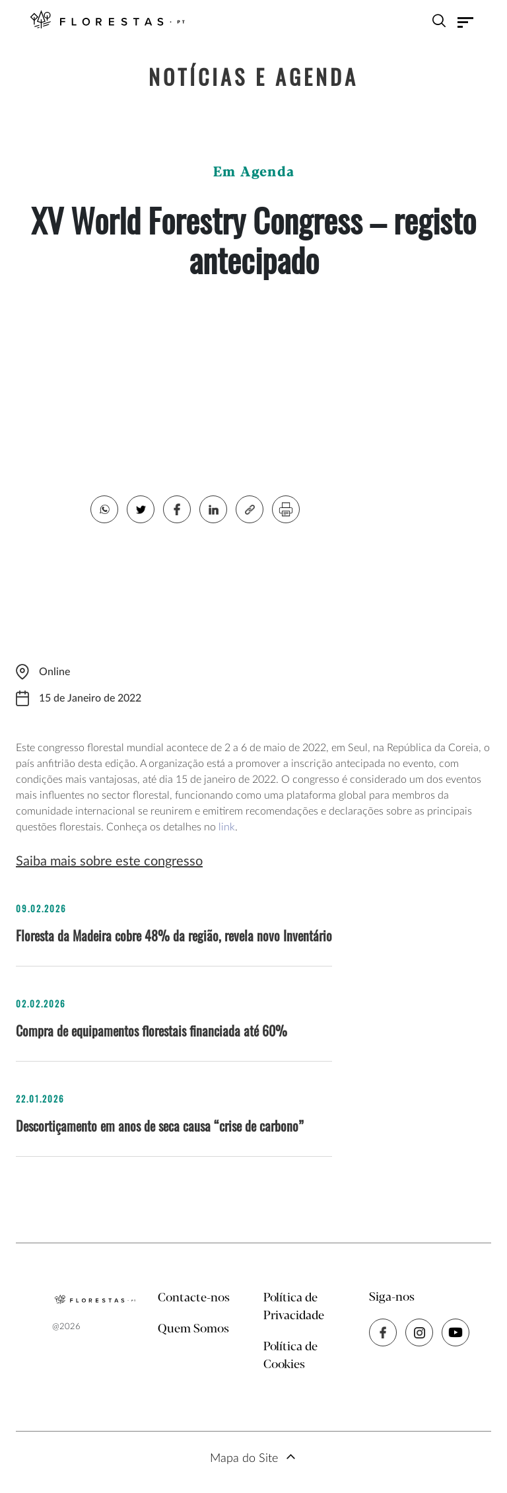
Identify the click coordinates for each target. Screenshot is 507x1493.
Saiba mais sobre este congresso (109, 861)
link (227, 827)
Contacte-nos (194, 1298)
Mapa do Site (244, 1459)
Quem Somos (193, 1329)
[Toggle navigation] (465, 22)
